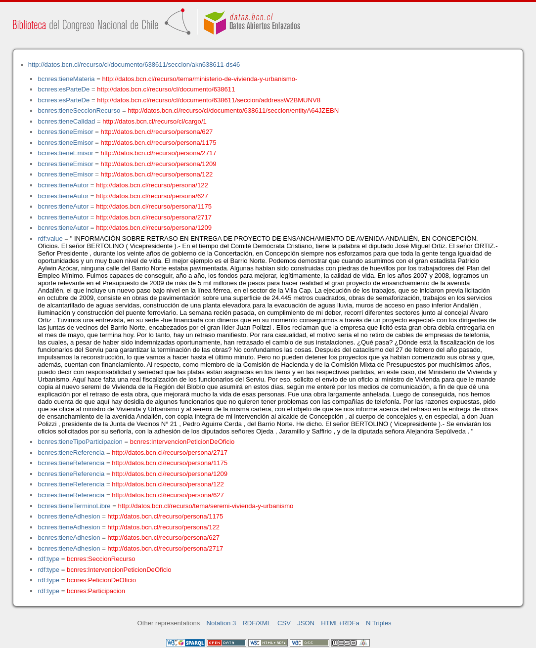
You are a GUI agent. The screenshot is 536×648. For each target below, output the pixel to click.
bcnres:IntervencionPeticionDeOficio (182, 441)
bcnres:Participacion (96, 591)
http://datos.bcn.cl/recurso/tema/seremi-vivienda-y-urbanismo (206, 506)
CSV (284, 623)
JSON (305, 623)
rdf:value (50, 238)
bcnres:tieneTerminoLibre (74, 506)
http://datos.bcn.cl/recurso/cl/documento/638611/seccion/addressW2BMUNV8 (208, 100)
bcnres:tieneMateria (66, 79)
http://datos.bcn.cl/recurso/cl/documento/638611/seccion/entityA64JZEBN (233, 110)
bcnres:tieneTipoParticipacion (80, 441)
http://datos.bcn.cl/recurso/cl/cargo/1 (154, 121)
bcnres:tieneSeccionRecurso (79, 110)
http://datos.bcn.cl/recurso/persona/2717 (159, 153)
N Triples (379, 623)
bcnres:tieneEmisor (65, 131)
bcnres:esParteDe (63, 89)
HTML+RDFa (340, 623)
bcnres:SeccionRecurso (101, 558)
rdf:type (48, 558)
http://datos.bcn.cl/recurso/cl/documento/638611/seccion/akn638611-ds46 (134, 64)
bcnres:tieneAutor (63, 185)
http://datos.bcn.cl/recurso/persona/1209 (159, 164)
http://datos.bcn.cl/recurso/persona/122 (157, 174)
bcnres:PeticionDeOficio (101, 580)
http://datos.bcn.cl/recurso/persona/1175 (159, 142)
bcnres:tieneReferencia (71, 452)
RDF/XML (256, 623)
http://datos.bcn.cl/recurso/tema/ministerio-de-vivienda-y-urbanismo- (200, 79)
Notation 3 (221, 623)
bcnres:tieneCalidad (66, 121)
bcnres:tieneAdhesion (69, 516)
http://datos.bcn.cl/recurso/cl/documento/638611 (166, 89)
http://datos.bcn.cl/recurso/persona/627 (157, 131)
